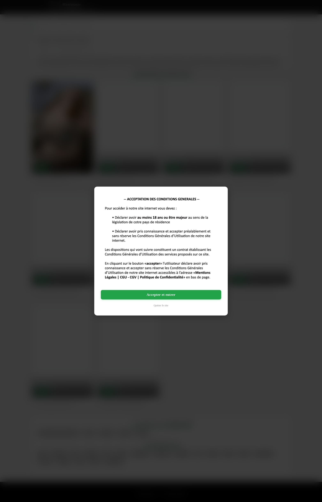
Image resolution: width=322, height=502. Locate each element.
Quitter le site (161, 305)
